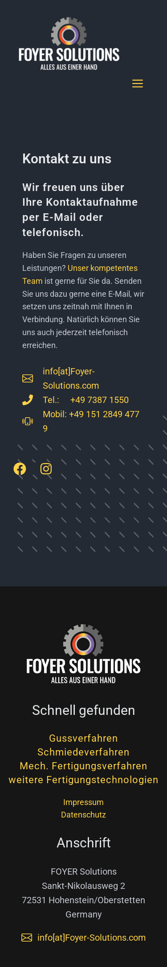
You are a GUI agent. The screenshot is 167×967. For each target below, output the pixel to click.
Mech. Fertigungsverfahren (83, 766)
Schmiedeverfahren (83, 752)
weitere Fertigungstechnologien (83, 779)
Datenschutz (83, 814)
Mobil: (56, 414)
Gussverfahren (83, 738)
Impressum (83, 802)
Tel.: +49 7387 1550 (86, 399)
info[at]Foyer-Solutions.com (91, 937)
